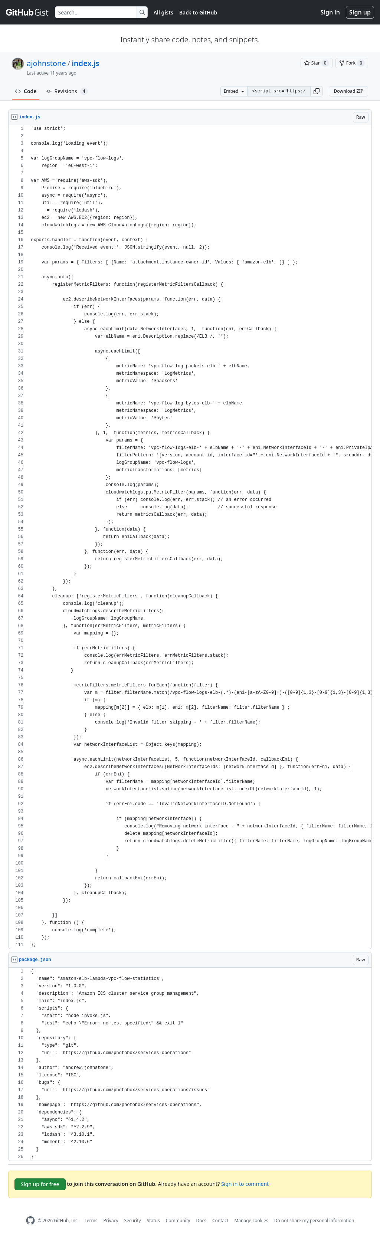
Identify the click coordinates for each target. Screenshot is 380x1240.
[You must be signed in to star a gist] (316, 63)
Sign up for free (40, 1184)
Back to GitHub (198, 12)
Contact (220, 1220)
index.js (85, 63)
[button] (316, 91)
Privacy (111, 1220)
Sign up (360, 12)
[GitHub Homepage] (30, 1220)
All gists (163, 12)
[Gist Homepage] (27, 12)
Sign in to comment (245, 1183)
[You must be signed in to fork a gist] (351, 63)
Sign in (330, 12)
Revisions (67, 91)
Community (178, 1220)
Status (153, 1220)
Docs (201, 1220)
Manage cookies (251, 1220)
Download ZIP (348, 91)
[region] (190, 537)
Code (26, 91)
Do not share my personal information (314, 1220)
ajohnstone (46, 63)
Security (132, 1220)
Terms (91, 1220)
